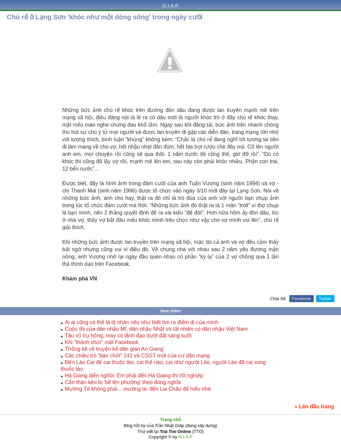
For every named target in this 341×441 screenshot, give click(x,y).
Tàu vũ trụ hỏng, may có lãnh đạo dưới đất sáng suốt (128, 335)
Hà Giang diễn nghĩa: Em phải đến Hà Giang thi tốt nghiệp (134, 375)
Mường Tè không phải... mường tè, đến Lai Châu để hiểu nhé (138, 389)
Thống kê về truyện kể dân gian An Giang (114, 349)
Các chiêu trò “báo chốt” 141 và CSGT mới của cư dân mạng (137, 355)
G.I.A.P (170, 5)
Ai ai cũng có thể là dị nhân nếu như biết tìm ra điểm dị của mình (141, 322)
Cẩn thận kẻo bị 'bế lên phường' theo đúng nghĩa (123, 382)
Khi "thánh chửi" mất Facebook (102, 342)
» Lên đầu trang (314, 406)
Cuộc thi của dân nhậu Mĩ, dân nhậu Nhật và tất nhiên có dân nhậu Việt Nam (156, 329)
